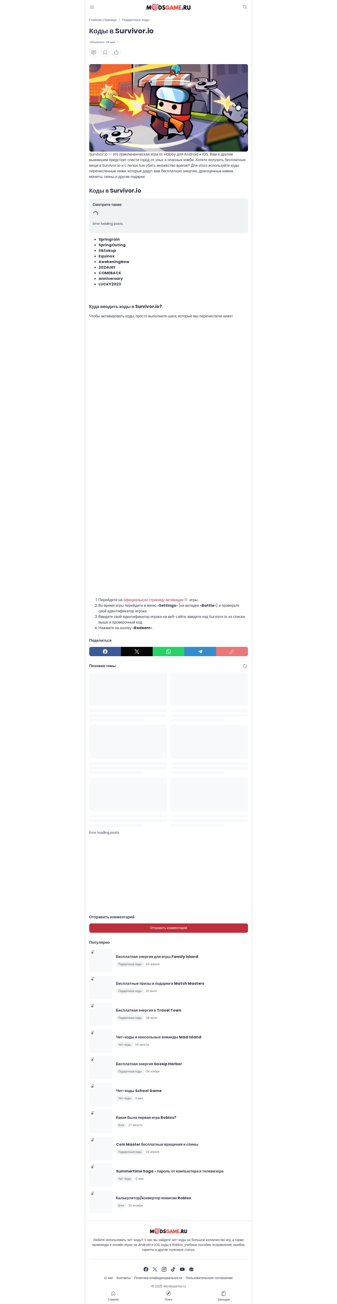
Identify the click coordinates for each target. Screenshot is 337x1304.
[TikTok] (173, 1269)
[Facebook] (105, 651)
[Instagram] (164, 1269)
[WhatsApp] (168, 651)
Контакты (124, 1278)
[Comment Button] (94, 52)
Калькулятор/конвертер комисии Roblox (153, 1198)
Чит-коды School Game (139, 1090)
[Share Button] (116, 52)
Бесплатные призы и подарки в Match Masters (160, 983)
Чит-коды (124, 1045)
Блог (121, 1125)
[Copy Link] (232, 651)
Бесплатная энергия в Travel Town (148, 1010)
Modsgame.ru (175, 1286)
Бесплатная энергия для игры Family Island (157, 956)
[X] (137, 651)
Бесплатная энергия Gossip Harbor (149, 1064)
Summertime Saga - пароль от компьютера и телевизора (170, 1171)
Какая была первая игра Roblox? (146, 1117)
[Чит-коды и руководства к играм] (168, 1231)
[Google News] (191, 1269)
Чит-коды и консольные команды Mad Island (158, 1037)
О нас (108, 1278)
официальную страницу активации (153, 600)
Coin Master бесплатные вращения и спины (157, 1144)
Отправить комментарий (168, 928)
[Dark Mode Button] (245, 7)
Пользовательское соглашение (209, 1278)
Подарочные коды (130, 964)
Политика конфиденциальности (158, 1278)
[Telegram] (200, 651)
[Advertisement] (168, 370)
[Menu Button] (92, 7)
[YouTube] (182, 1269)
